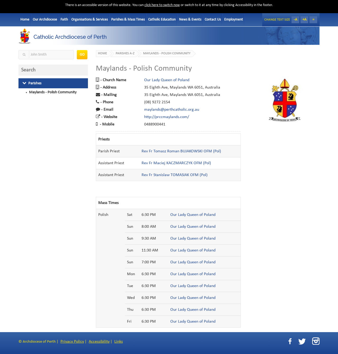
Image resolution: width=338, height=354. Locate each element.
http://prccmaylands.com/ (166, 117)
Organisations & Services (89, 19)
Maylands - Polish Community (53, 92)
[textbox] (46, 54)
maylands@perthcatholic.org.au (171, 110)
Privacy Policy (72, 342)
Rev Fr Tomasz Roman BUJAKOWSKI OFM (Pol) (181, 151)
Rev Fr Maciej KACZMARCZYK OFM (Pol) (176, 163)
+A (304, 20)
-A (295, 20)
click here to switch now (162, 5)
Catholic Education (162, 19)
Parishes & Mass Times (128, 19)
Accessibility (99, 342)
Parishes (31, 83)
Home (24, 19)
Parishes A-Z (125, 53)
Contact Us (213, 19)
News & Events (190, 19)
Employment (233, 19)
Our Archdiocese (45, 19)
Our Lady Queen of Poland (166, 80)
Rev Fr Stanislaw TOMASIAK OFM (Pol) (175, 175)
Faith (64, 19)
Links (118, 342)
